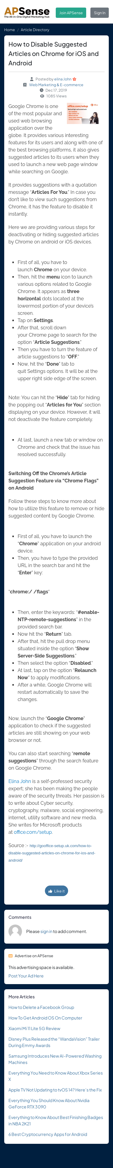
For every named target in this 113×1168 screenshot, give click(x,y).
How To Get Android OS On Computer (45, 1017)
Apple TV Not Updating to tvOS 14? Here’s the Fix (55, 1089)
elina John (62, 79)
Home (9, 29)
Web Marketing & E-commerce (56, 84)
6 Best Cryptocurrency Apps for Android (47, 1134)
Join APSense (71, 12)
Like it (57, 891)
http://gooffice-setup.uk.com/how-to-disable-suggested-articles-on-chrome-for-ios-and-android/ (51, 853)
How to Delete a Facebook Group (41, 1007)
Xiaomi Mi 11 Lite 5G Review (34, 1028)
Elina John (19, 781)
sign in (46, 931)
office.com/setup (33, 832)
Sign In (99, 12)
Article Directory (35, 29)
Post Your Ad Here (26, 975)
